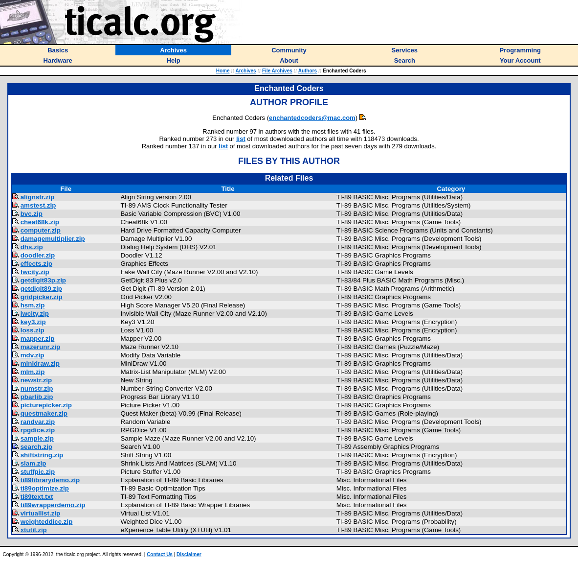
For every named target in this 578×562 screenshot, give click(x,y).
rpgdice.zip (38, 430)
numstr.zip (37, 388)
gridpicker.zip (42, 297)
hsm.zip (33, 305)
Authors (307, 70)
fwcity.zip (35, 272)
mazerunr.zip (40, 347)
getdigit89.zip (41, 288)
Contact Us (160, 554)
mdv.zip (32, 355)
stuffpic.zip (38, 471)
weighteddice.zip (47, 521)
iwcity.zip (35, 313)
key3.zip (33, 322)
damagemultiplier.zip (53, 238)
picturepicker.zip (46, 405)
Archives (245, 70)
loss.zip (32, 330)
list (240, 138)
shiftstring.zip (42, 455)
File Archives (277, 70)
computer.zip (41, 230)
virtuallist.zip (40, 513)
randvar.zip (38, 421)
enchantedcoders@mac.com (312, 117)
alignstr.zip (38, 197)
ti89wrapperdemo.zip (53, 505)
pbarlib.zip (37, 396)
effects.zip (36, 263)
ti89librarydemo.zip (50, 480)
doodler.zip (38, 255)
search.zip (36, 446)
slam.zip (33, 463)
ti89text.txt (37, 496)
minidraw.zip (40, 363)
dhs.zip (32, 247)
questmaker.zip (44, 413)
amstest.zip (38, 205)
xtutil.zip (34, 530)
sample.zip (37, 438)
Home (223, 70)
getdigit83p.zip (43, 280)
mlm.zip (33, 371)
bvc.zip (32, 213)
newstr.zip (36, 380)
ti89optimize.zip (45, 488)
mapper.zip (38, 338)
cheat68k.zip (40, 222)
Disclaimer (189, 554)
